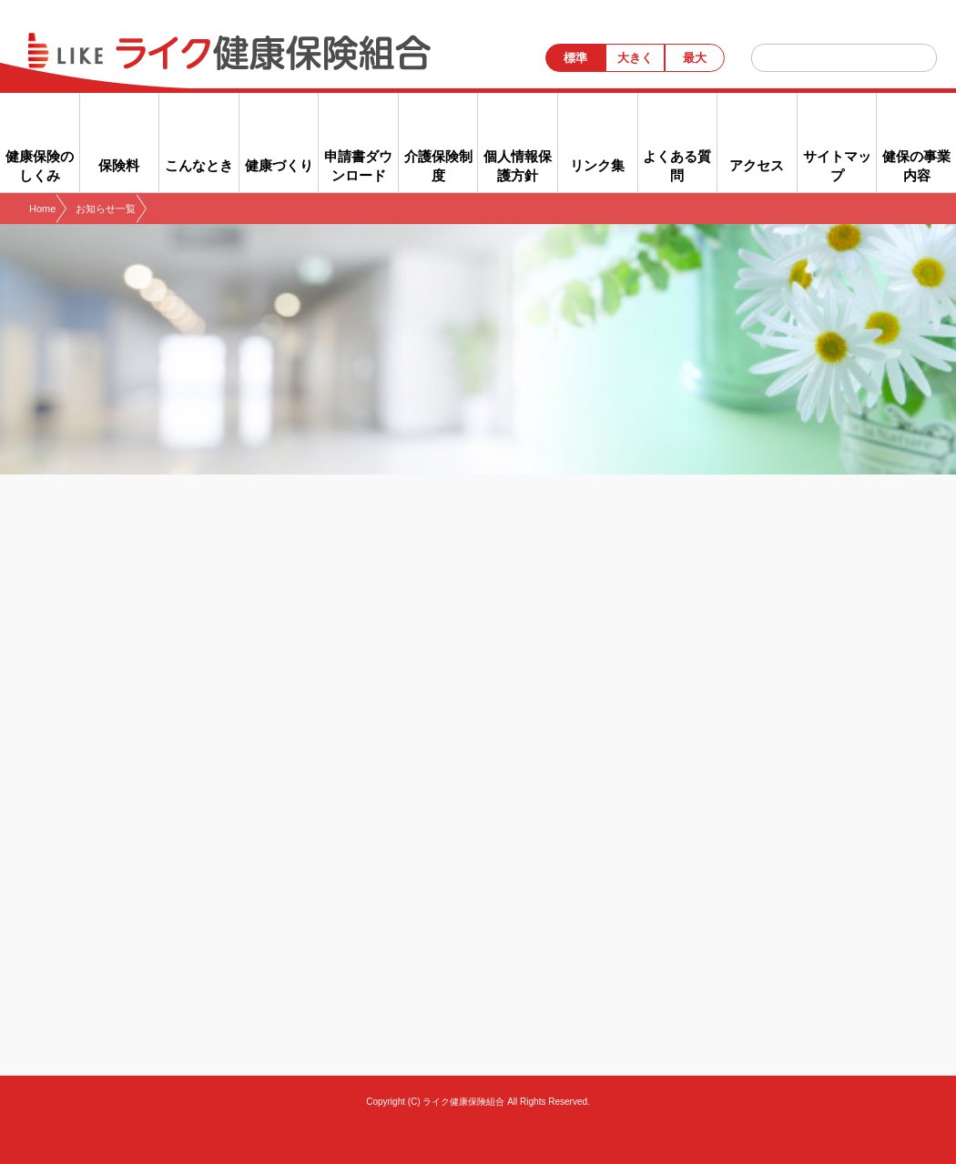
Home (42, 208)
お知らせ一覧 (106, 208)
